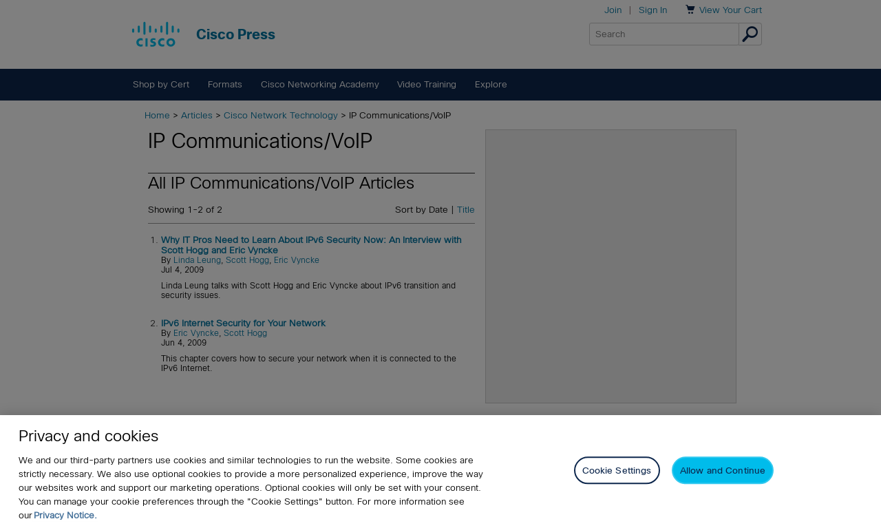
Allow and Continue (722, 471)
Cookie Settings (617, 471)
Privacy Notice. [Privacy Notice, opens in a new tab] (65, 515)
